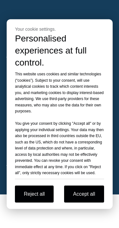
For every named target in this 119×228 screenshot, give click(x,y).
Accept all (84, 193)
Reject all (34, 193)
